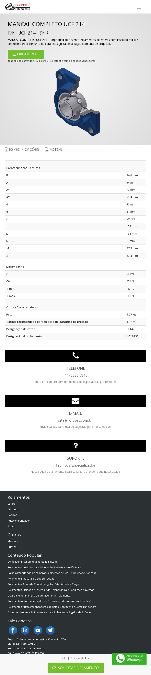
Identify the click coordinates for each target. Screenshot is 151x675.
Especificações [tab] (22, 149)
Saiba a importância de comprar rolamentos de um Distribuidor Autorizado (52, 573)
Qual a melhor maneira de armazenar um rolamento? (39, 595)
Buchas (12, 547)
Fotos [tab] (53, 149)
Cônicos (12, 515)
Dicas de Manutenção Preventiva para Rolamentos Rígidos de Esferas (49, 612)
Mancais (13, 541)
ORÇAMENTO (26, 54)
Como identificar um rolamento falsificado (33, 561)
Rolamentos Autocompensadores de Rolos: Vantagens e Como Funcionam (52, 607)
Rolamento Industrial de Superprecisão (31, 578)
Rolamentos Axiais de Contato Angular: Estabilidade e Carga (43, 584)
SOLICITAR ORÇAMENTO (75, 667)
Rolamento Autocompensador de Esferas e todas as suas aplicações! (49, 601)
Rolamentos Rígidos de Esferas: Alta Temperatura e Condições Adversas (51, 590)
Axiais (11, 526)
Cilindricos (14, 509)
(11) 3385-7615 (75, 658)
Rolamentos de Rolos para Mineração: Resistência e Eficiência (45, 567)
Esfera (12, 503)
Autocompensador (19, 520)
